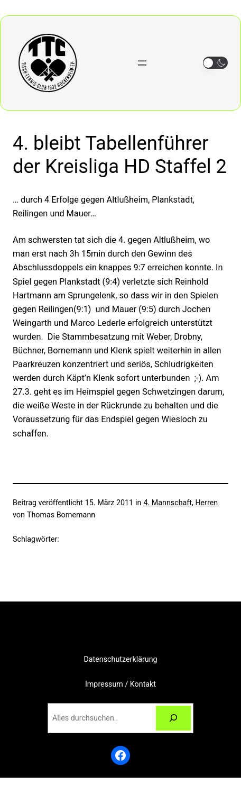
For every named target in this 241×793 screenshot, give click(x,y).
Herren (206, 502)
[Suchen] (173, 718)
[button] (215, 63)
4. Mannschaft (167, 502)
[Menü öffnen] (142, 63)
